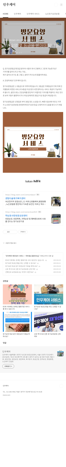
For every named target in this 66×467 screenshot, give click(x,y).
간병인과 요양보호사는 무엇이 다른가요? (19, 305)
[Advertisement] (33, 205)
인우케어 (9, 4)
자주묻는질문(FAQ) (32, 289)
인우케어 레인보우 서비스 (15, 289)
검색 (56, 5)
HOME (5, 13)
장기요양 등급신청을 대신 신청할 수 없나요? (20, 296)
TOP (61, 419)
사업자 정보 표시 (9, 276)
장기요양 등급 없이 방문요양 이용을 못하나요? (21, 299)
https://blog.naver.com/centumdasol (20, 228)
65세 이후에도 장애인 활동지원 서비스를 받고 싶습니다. (24, 293)
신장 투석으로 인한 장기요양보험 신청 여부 (20, 302)
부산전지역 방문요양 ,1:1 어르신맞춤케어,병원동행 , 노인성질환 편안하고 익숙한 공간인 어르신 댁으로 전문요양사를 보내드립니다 (25, 236)
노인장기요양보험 (52, 13)
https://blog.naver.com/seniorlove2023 (21, 245)
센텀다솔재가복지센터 (15, 231)
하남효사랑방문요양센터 (16, 248)
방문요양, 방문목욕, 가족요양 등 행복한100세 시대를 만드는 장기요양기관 (25, 253)
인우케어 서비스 (33, 13)
